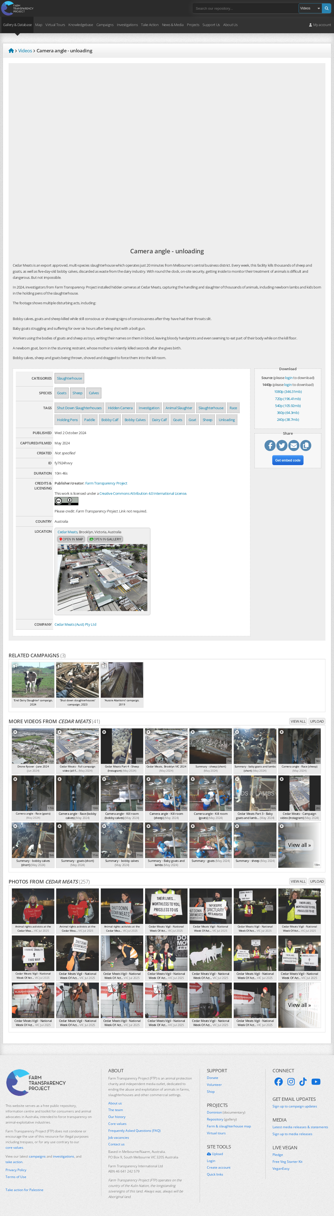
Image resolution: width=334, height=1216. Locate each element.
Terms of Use (16, 1177)
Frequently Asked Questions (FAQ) (134, 1131)
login (288, 377)
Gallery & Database (17, 24)
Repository (222, 1119)
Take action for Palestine (24, 1189)
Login (211, 1161)
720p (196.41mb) (288, 398)
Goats (61, 392)
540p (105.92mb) (288, 405)
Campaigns (105, 24)
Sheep (77, 392)
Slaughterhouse (69, 378)
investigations (63, 1156)
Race (233, 407)
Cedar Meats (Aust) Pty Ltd (75, 624)
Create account (218, 1167)
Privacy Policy (16, 1170)
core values (14, 1147)
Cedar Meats (67, 531)
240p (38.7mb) (288, 419)
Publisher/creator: (69, 483)
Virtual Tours (55, 24)
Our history (116, 1117)
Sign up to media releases (292, 1134)
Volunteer (214, 1085)
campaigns (37, 1156)
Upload (317, 720)
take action (14, 1161)
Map (38, 24)
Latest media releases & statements (300, 1127)
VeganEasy (281, 1168)
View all (298, 720)
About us (115, 1103)
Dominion (226, 1112)
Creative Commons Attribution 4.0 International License (142, 493)
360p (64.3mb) (288, 412)
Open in (71, 539)
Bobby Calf (109, 419)
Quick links (215, 1174)
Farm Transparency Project (106, 483)
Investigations (127, 24)
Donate (212, 1078)
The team (115, 1110)
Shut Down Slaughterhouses (79, 407)
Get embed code (287, 460)
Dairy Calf (159, 419)
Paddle (89, 419)
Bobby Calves (135, 419)
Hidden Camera (120, 407)
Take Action (149, 24)
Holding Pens (67, 419)
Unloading (227, 419)
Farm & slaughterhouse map (229, 1126)
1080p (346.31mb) (288, 391)
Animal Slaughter (179, 407)
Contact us (116, 1144)
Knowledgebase (80, 24)
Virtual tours (216, 1133)
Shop (211, 1091)
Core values (117, 1124)
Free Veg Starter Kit (287, 1162)
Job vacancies (118, 1137)
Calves (94, 392)
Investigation (149, 407)
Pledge (278, 1155)
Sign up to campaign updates (295, 1106)
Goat (192, 419)
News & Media (173, 24)
